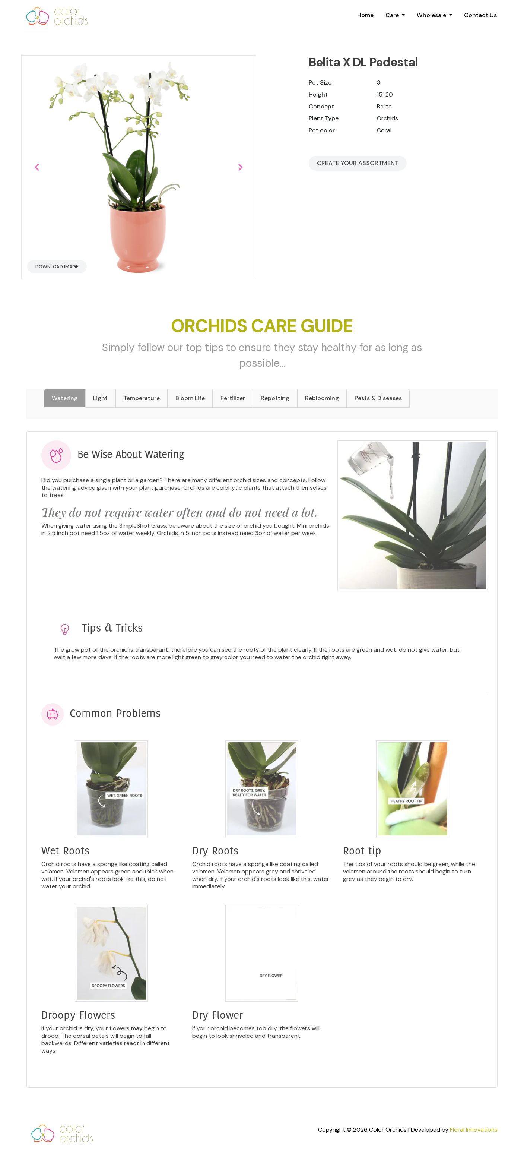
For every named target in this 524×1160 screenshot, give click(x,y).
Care (392, 15)
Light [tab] (100, 398)
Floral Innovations (474, 1130)
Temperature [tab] (141, 398)
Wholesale (432, 15)
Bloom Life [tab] (190, 398)
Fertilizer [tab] (232, 398)
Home (365, 15)
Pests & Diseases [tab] (378, 398)
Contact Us (480, 15)
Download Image (57, 266)
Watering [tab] (65, 398)
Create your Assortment (357, 163)
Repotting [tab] (275, 398)
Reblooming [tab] (322, 398)
